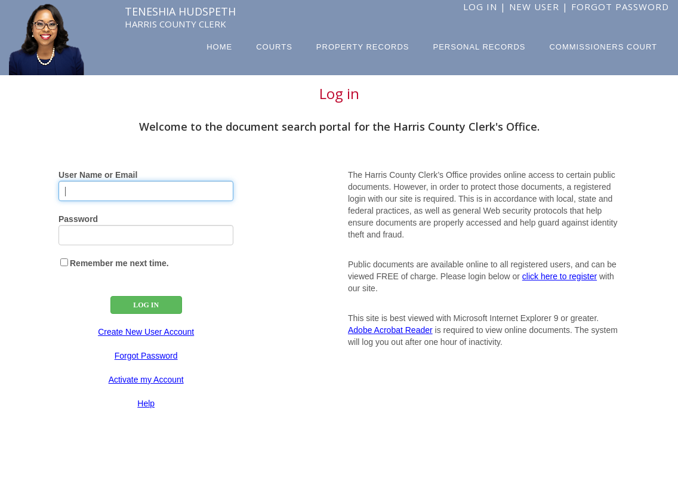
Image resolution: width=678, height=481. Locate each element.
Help (146, 403)
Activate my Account (146, 379)
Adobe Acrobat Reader (390, 330)
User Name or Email (97, 175)
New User (534, 7)
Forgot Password (620, 7)
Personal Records (479, 46)
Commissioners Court (603, 46)
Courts (274, 46)
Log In (480, 7)
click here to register (559, 276)
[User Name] (145, 191)
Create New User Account (146, 332)
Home (219, 46)
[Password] (145, 235)
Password (78, 219)
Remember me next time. (119, 263)
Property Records (362, 46)
